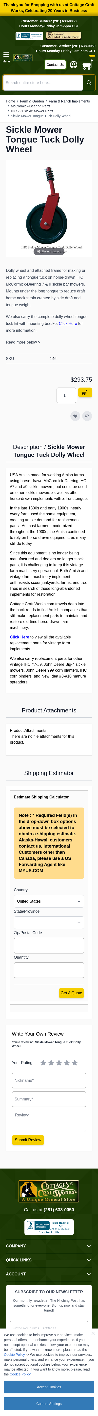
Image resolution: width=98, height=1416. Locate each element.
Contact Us (55, 65)
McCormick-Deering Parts (30, 106)
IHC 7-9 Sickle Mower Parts (32, 111)
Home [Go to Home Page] (10, 101)
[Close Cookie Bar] (93, 1333)
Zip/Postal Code (28, 933)
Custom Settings (49, 1404)
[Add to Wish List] (75, 416)
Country (21, 890)
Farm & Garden (32, 101)
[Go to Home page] (23, 57)
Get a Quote (71, 993)
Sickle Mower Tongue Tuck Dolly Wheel (41, 116)
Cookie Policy (14, 1355)
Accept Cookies (49, 1387)
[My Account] (73, 65)
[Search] (89, 83)
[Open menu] (6, 57)
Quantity (21, 957)
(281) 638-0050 (59, 1209)
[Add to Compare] (87, 416)
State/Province (26, 911)
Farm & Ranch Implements (69, 101)
